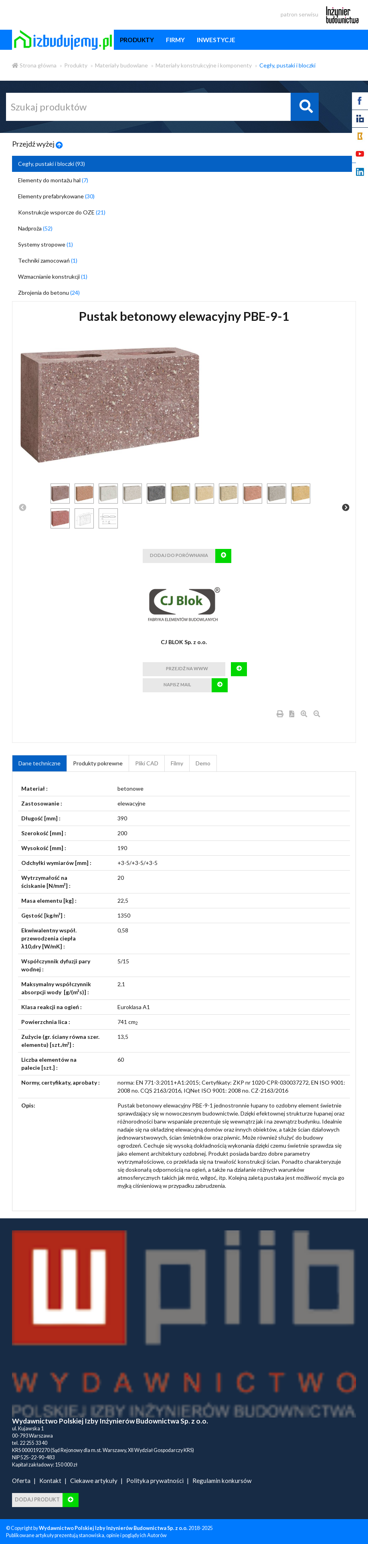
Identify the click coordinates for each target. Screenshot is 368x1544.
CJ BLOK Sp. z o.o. (184, 641)
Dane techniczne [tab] (39, 763)
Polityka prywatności (155, 1480)
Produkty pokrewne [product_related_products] (98, 763)
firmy (175, 39)
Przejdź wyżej (37, 143)
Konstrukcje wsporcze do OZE (61, 212)
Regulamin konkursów (222, 1480)
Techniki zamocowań (47, 260)
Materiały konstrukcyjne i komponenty (204, 65)
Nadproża (35, 228)
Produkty (75, 65)
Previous (22, 508)
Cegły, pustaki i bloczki (287, 65)
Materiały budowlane (121, 65)
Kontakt (50, 1480)
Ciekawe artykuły (93, 1480)
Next (346, 508)
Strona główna (34, 65)
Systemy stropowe (45, 244)
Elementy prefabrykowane (56, 196)
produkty (137, 39)
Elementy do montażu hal (53, 180)
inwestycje (216, 39)
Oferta (21, 1480)
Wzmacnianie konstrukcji (52, 276)
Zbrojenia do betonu (49, 292)
